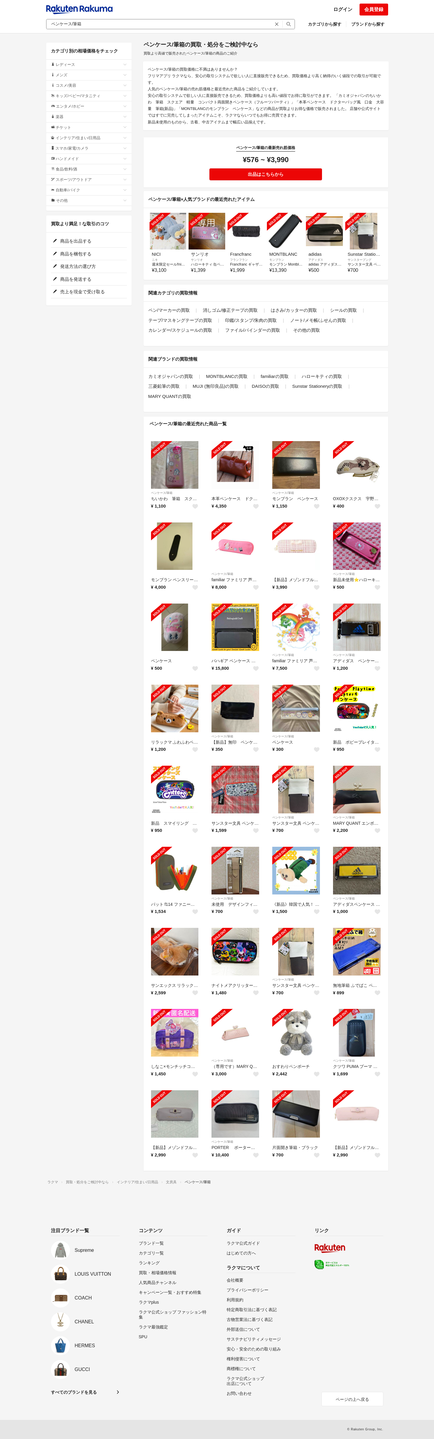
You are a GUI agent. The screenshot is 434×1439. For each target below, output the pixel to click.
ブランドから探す (368, 24)
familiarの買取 (274, 376)
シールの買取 (343, 310)
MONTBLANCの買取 (227, 376)
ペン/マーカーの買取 (169, 310)
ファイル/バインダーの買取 (252, 330)
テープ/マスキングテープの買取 (180, 320)
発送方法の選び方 (74, 266)
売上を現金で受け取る (79, 291)
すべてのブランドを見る (74, 1392)
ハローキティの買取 (322, 376)
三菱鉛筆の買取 (164, 386)
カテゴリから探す (324, 24)
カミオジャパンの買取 (170, 376)
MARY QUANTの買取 (169, 396)
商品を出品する (72, 241)
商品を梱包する (72, 253)
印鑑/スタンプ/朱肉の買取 (251, 320)
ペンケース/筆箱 (162, 492)
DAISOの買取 (265, 386)
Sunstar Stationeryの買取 (317, 386)
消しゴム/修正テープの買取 (230, 310)
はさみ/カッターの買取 (294, 310)
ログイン (342, 9)
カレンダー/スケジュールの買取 (180, 330)
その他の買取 (306, 330)
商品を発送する (72, 279)
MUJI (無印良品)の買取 (216, 386)
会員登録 (373, 9)
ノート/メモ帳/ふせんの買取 (318, 320)
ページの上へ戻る (352, 1399)
